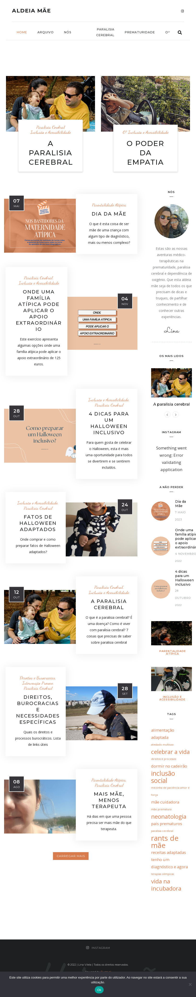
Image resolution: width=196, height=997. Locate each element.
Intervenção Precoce (37, 683)
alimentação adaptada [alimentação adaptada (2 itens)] (162, 733)
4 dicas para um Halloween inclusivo (184, 578)
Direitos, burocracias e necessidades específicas (38, 709)
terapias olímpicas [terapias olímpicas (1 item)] (162, 874)
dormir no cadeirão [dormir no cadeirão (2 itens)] (169, 766)
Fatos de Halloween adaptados (38, 523)
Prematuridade (140, 32)
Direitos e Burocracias (37, 677)
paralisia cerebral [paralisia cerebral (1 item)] (162, 831)
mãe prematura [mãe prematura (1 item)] (161, 809)
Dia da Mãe (109, 214)
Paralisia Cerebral (105, 32)
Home (22, 32)
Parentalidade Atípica (109, 204)
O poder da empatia (145, 153)
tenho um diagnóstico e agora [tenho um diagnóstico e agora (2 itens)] (169, 863)
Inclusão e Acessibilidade (50, 132)
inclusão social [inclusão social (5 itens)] (163, 777)
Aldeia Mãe (31, 10)
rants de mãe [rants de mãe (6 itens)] (164, 841)
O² (167, 32)
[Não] (190, 984)
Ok (99, 990)
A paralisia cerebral (51, 153)
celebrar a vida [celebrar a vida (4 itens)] (170, 751)
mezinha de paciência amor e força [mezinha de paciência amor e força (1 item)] (170, 791)
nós (67, 32)
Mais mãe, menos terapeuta (109, 800)
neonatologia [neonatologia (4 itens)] (168, 816)
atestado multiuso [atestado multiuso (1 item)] (162, 744)
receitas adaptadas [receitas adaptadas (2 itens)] (168, 852)
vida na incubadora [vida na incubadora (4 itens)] (166, 885)
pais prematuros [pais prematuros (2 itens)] (166, 823)
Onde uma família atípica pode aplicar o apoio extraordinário (39, 310)
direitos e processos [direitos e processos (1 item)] (163, 759)
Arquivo (45, 32)
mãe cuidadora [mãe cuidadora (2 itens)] (165, 802)
